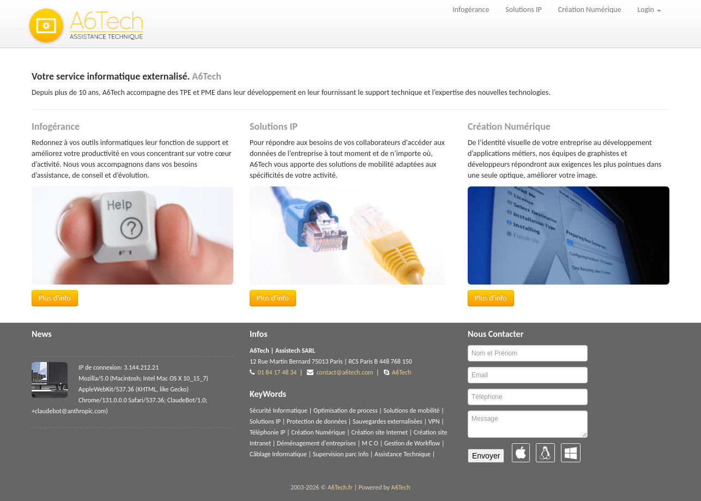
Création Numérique (589, 9)
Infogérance (470, 9)
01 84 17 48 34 (277, 372)
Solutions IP (523, 9)
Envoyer (486, 455)
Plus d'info (55, 298)
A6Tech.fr (340, 487)
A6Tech (401, 372)
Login (649, 9)
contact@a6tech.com (345, 372)
